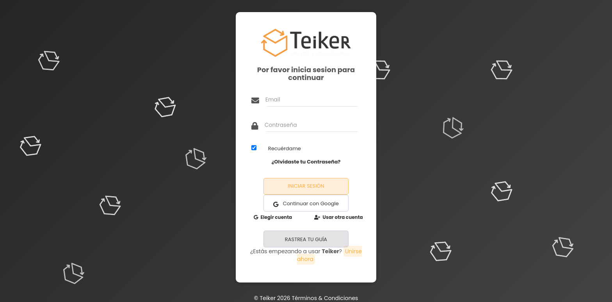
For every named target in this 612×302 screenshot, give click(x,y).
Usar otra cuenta (338, 217)
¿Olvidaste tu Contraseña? (305, 161)
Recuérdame (284, 148)
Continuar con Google (306, 203)
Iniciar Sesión (306, 186)
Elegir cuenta (273, 217)
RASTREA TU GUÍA (306, 239)
